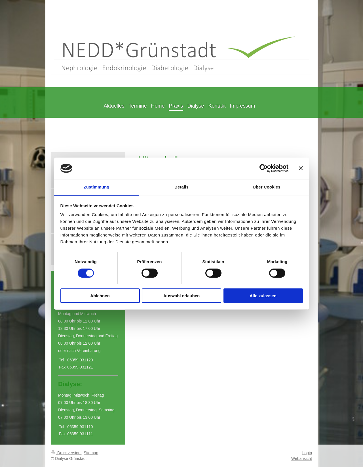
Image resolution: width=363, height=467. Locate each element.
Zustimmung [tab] (96, 187)
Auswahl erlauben (181, 295)
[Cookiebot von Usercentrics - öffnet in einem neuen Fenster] (263, 168)
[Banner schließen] (301, 168)
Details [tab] (181, 187)
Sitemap (91, 453)
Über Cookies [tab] (266, 187)
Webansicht (301, 458)
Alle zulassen (263, 295)
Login (307, 453)
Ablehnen (99, 295)
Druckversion (66, 453)
